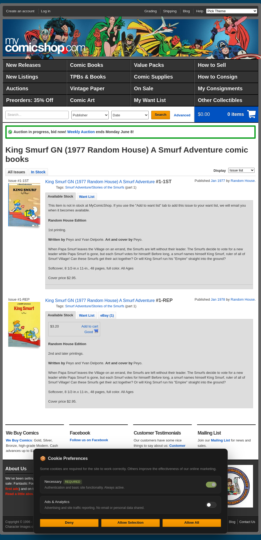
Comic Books (86, 65)
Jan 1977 (218, 181)
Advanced (182, 115)
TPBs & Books (88, 77)
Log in (45, 11)
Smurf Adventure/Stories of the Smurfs (94, 187)
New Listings (22, 77)
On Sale (143, 88)
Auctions (17, 88)
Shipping (170, 11)
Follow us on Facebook (89, 440)
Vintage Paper (87, 88)
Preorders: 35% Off (29, 100)
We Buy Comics (19, 440)
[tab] (60, 197)
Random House (243, 181)
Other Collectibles (220, 100)
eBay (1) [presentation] (107, 315)
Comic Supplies (153, 77)
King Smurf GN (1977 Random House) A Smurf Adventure (100, 181)
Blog (186, 11)
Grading (150, 11)
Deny (69, 523)
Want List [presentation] (87, 197)
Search (160, 115)
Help (199, 11)
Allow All (191, 523)
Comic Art (82, 100)
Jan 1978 (218, 299)
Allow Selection (130, 523)
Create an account (20, 11)
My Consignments (220, 88)
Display (220, 171)
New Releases (23, 65)
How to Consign (217, 77)
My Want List (150, 100)
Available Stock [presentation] (60, 196)
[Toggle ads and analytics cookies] (211, 505)
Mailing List (220, 440)
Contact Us (247, 522)
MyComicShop (45, 46)
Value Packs (149, 65)
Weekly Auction (81, 132)
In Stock (38, 172)
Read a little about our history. (30, 494)
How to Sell (212, 65)
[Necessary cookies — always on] (211, 485)
